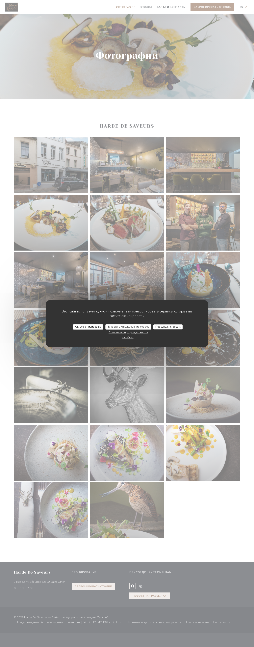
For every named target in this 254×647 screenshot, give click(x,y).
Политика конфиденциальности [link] (128, 332)
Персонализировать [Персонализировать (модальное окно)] (168, 327)
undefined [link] (128, 337)
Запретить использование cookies (128, 327)
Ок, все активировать (88, 327)
